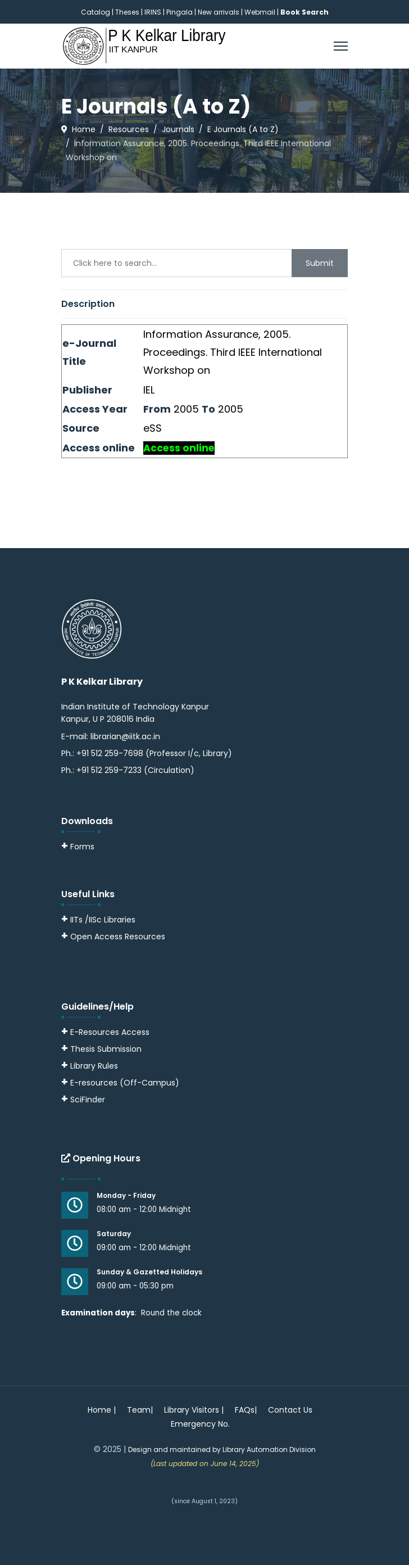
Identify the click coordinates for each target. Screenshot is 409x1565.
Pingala (179, 12)
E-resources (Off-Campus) (124, 1082)
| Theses (125, 12)
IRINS (153, 12)
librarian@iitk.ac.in (125, 736)
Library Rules (89, 1065)
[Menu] (341, 46)
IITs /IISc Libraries (102, 919)
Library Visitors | (194, 1409)
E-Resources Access (109, 1032)
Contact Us (290, 1409)
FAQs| (246, 1409)
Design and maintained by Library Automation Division (222, 1449)
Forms (77, 846)
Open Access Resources (117, 936)
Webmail (259, 12)
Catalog (95, 12)
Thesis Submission (106, 1049)
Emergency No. (200, 1424)
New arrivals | (221, 12)
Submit (320, 263)
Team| (140, 1409)
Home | (102, 1409)
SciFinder (83, 1099)
